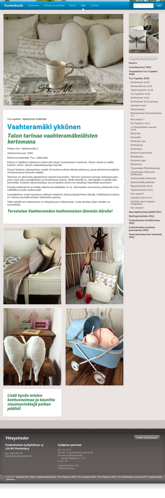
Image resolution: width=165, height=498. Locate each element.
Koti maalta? (137, 193)
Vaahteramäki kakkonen (143, 178)
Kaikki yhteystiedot (147, 437)
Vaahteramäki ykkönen (143, 182)
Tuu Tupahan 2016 (140, 93)
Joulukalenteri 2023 (140, 67)
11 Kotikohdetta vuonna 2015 (143, 128)
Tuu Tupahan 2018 (139, 78)
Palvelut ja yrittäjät (54, 5)
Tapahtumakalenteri (143, 58)
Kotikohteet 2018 (140, 82)
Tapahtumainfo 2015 (142, 189)
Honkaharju (137, 145)
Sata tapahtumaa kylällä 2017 (145, 211)
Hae (159, 5)
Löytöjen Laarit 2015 (142, 197)
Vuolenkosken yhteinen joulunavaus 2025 (142, 229)
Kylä (83, 7)
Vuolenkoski (13, 6)
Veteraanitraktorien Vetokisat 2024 (145, 236)
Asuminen (33, 5)
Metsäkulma (137, 156)
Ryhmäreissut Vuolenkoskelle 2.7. (146, 114)
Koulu (73, 5)
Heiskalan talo (138, 141)
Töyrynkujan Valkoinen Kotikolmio (143, 173)
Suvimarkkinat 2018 (141, 86)
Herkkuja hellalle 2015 (141, 216)
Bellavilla (135, 133)
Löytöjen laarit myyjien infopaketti (143, 202)
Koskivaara (136, 148)
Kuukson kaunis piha (141, 152)
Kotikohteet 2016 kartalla (144, 101)
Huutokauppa (138, 109)
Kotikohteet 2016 (140, 97)
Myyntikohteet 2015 (141, 186)
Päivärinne (136, 164)
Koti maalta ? (137, 119)
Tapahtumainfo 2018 (142, 89)
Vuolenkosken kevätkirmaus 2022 (144, 222)
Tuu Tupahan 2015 (140, 123)
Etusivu (95, 5)
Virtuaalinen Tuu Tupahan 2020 (143, 73)
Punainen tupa (138, 160)
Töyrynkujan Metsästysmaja (145, 168)
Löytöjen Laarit (138, 105)
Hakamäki (136, 137)
